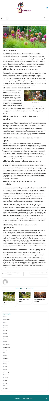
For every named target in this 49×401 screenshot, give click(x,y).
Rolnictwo (6, 361)
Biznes (5, 316)
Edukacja (6, 327)
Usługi (5, 383)
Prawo (5, 355)
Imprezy (6, 336)
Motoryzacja (7, 344)
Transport (6, 374)
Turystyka (6, 377)
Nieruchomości (7, 347)
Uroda (5, 380)
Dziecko (6, 325)
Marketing (6, 338)
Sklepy (5, 363)
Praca (5, 352)
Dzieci (5, 322)
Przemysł (6, 358)
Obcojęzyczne (7, 349)
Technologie (6, 372)
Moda (5, 341)
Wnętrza (6, 385)
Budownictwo (7, 319)
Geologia (6, 330)
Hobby (5, 333)
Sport (5, 366)
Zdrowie (6, 388)
